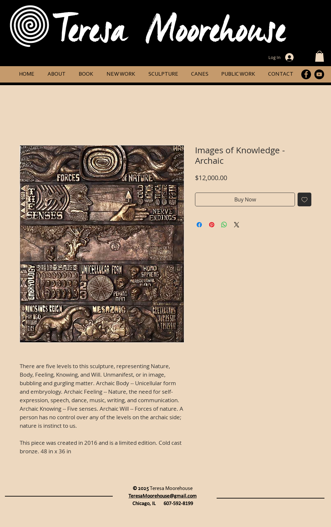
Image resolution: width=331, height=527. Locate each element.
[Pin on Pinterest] (212, 225)
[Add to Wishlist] (304, 199)
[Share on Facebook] (199, 225)
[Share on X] (237, 225)
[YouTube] (319, 74)
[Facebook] (306, 74)
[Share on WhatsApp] (224, 225)
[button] (319, 56)
